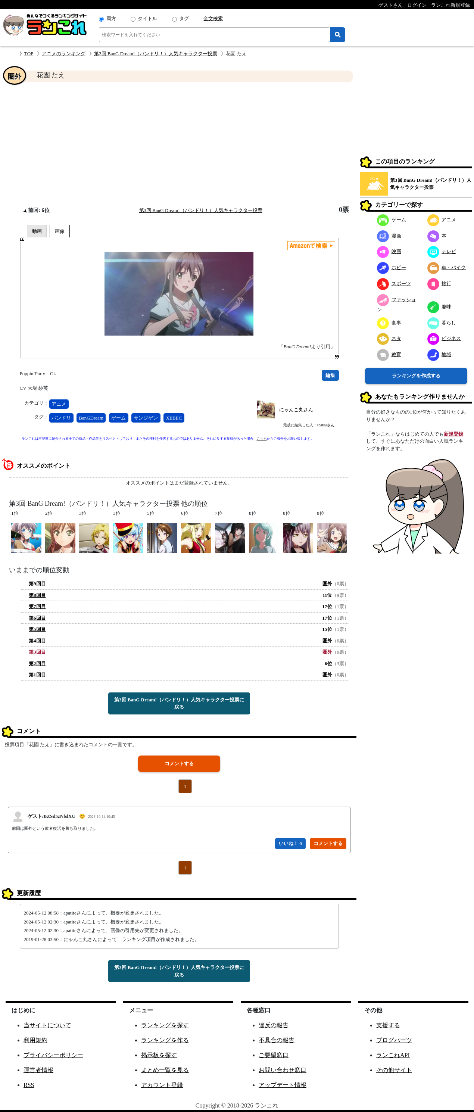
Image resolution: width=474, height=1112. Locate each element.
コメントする (179, 763)
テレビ (441, 251)
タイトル (147, 18)
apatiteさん (326, 425)
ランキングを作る (165, 1040)
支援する (388, 1025)
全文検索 (213, 18)
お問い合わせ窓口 (282, 1070)
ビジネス (444, 338)
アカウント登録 (162, 1085)
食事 (389, 322)
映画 (389, 251)
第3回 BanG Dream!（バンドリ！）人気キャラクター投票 (155, 53)
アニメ (59, 404)
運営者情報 (38, 1070)
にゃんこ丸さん (296, 409)
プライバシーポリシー (53, 1055)
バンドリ (61, 418)
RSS (29, 1085)
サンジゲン (146, 418)
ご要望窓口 (274, 1055)
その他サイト (394, 1070)
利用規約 (35, 1040)
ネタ (389, 338)
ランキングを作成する (416, 376)
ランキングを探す (165, 1025)
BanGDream (91, 418)
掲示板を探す (159, 1055)
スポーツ (394, 283)
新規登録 (453, 434)
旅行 (439, 283)
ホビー (391, 267)
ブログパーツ (394, 1040)
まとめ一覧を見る (165, 1070)
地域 (439, 354)
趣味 (439, 306)
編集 (330, 375)
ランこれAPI (393, 1055)
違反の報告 (274, 1025)
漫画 (389, 236)
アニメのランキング (63, 53)
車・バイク (446, 267)
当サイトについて (47, 1025)
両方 (111, 18)
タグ (184, 18)
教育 (389, 354)
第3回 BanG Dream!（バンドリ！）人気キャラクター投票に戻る (179, 703)
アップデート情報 (282, 1085)
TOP (28, 53)
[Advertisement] (179, 144)
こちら (262, 438)
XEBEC (174, 418)
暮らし (441, 322)
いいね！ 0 (290, 843)
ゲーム (118, 418)
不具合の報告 (276, 1040)
